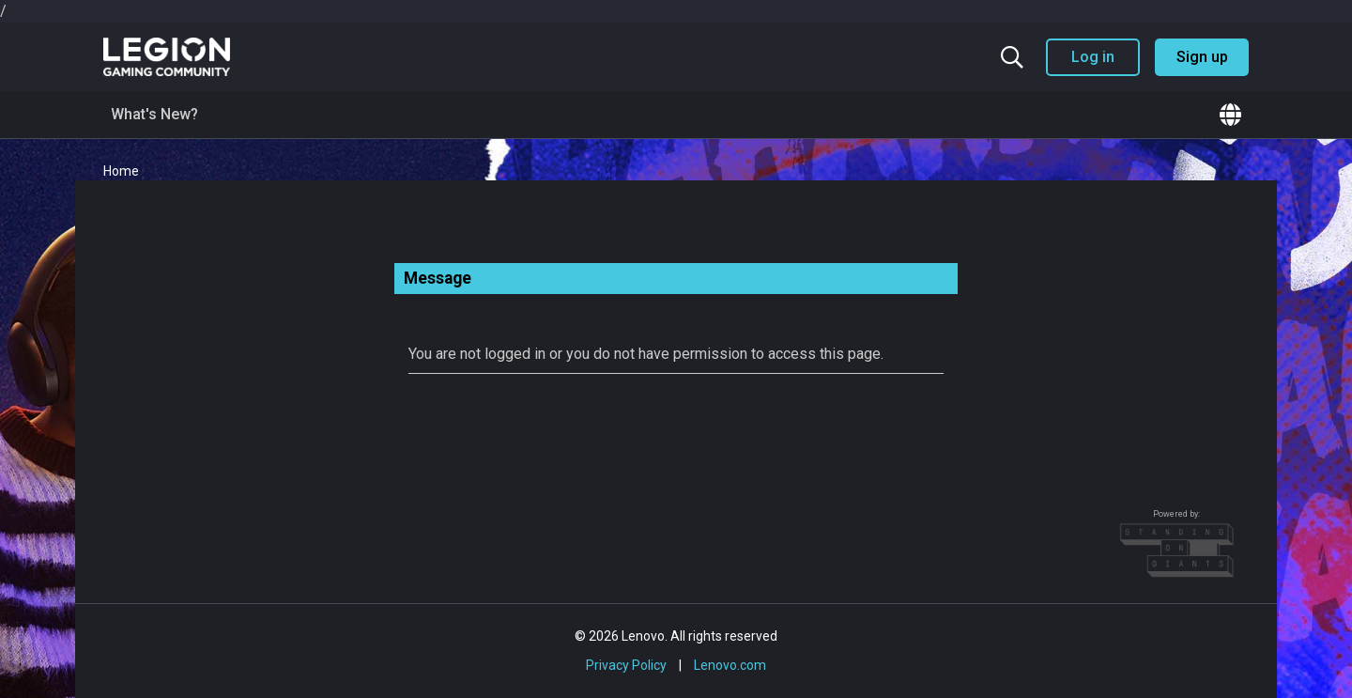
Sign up (1202, 57)
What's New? (154, 114)
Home (121, 170)
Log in (1092, 57)
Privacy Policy (626, 665)
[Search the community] (1012, 57)
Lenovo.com (730, 665)
